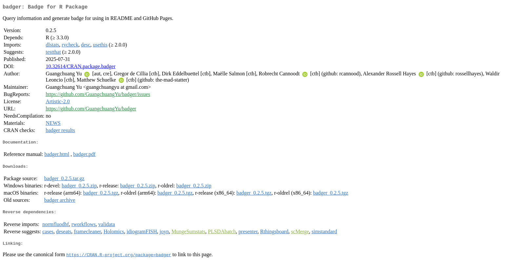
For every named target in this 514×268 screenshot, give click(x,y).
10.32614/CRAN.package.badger (80, 67)
